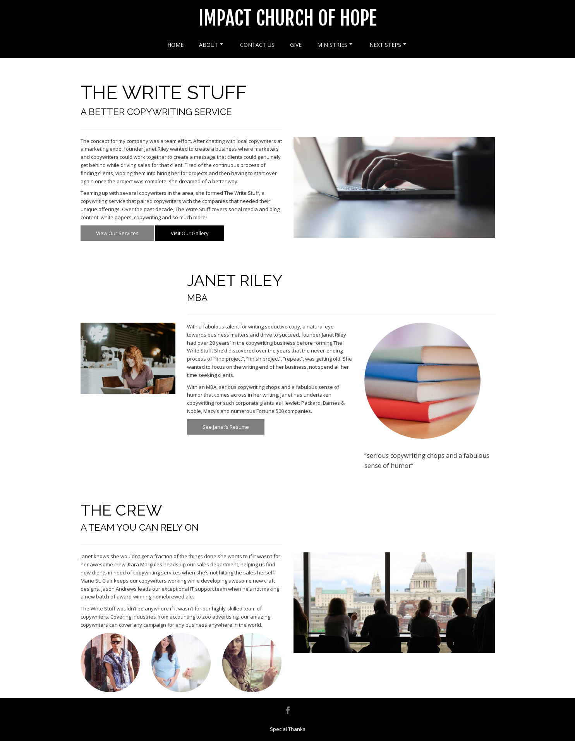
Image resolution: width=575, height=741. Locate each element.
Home (175, 44)
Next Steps (387, 44)
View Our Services (117, 233)
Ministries (334, 44)
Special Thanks (288, 729)
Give (296, 44)
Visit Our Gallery (190, 233)
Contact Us (257, 44)
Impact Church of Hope (288, 18)
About (211, 44)
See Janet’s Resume (226, 426)
